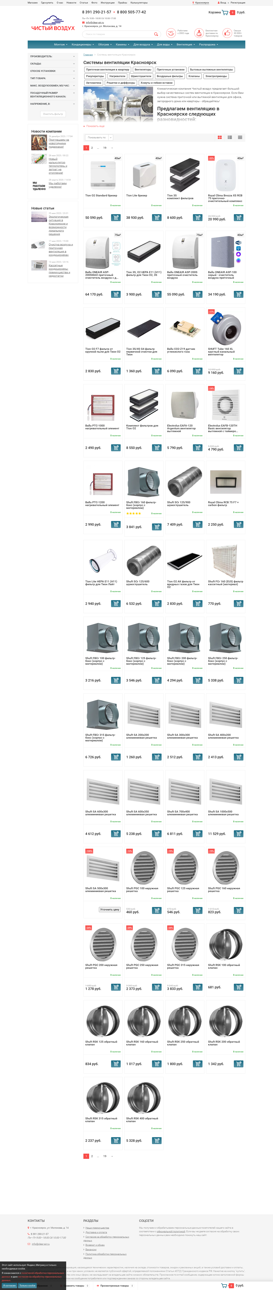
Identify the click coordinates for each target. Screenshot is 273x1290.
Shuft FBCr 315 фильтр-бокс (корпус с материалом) (100, 737)
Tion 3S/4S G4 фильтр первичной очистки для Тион (141, 351)
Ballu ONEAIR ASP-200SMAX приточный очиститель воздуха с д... (101, 274)
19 (104, 147)
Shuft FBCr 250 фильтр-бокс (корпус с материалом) (223, 660)
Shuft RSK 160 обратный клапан (142, 1043)
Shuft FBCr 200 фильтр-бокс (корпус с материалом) (182, 660)
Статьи (84, 2)
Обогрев (103, 44)
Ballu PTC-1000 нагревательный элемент (102, 427)
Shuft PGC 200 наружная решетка (101, 966)
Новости (71, 2)
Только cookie (27, 1285)
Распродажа (207, 44)
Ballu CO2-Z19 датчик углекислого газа (181, 350)
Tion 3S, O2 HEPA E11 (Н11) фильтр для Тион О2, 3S (144, 273)
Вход (222, 2)
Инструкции (108, 2)
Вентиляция (184, 44)
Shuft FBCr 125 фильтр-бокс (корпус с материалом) (141, 660)
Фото (94, 2)
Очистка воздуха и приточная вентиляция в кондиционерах (61, 250)
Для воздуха (142, 44)
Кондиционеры (81, 44)
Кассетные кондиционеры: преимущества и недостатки (59, 270)
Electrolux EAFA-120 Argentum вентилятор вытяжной (181, 428)
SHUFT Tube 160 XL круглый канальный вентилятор (221, 351)
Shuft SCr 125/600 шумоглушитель (137, 583)
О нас (60, 2)
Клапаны (194, 76)
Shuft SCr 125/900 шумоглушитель (178, 504)
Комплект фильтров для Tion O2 (142, 427)
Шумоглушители (141, 76)
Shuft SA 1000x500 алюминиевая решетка (223, 813)
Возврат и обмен (95, 1245)
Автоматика (93, 82)
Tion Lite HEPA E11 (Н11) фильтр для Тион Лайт (101, 583)
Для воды (163, 44)
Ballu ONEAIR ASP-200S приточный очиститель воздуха (182, 274)
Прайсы (122, 2)
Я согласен (9, 1285)
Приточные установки (171, 69)
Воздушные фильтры (170, 76)
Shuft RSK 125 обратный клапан (101, 1043)
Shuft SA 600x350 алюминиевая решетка (141, 813)
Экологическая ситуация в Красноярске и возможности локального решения (58, 225)
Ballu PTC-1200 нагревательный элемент (102, 504)
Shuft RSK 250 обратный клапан (183, 1043)
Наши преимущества (97, 1227)
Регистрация (238, 2)
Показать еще (93, 126)
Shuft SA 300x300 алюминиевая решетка (182, 736)
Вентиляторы (143, 69)
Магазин (33, 2)
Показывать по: (97, 137)
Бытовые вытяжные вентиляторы (211, 69)
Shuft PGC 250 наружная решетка (142, 966)
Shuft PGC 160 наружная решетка (224, 890)
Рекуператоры (95, 76)
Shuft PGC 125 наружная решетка (183, 890)
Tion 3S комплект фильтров (180, 197)
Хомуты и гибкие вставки (157, 82)
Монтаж (59, 44)
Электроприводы (216, 76)
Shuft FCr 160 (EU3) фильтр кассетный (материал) (225, 583)
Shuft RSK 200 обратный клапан (224, 1043)
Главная (88, 54)
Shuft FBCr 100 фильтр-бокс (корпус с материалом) (100, 660)
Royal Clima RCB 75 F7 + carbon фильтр (223, 504)
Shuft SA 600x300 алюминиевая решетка (100, 813)
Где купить (47, 2)
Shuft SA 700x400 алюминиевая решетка (182, 813)
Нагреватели (117, 76)
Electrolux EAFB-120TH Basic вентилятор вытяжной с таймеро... (223, 428)
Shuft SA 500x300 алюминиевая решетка (100, 890)
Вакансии (90, 1249)
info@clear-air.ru (95, 22)
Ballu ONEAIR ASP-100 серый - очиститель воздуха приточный (222, 274)
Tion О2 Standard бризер (101, 195)
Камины (121, 44)
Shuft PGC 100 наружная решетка (142, 890)
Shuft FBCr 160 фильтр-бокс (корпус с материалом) (141, 505)
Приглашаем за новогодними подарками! (59, 143)
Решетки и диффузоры (121, 82)
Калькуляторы (139, 2)
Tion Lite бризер (136, 195)
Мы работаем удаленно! (58, 185)
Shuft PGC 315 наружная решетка (183, 966)
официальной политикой (171, 1231)
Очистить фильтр (53, 114)
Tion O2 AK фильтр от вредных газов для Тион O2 (183, 584)
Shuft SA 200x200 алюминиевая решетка (141, 736)
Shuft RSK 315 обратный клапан (101, 1120)
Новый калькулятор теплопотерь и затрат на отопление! (58, 165)
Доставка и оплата (96, 1232)
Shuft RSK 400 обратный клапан (142, 1120)
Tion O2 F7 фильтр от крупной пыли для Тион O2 (102, 350)
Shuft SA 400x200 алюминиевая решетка (223, 736)
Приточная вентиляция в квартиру (107, 69)
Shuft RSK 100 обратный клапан (224, 966)
